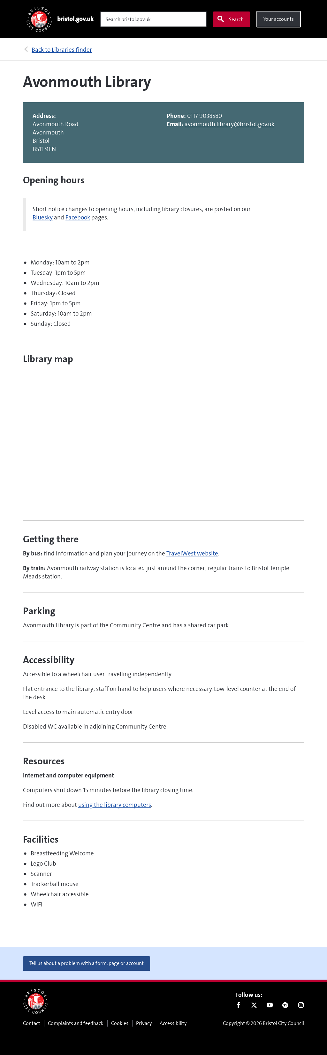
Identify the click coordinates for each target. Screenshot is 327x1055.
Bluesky (43, 217)
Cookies (119, 1023)
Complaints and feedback (75, 1023)
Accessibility (173, 1023)
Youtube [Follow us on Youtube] (270, 1006)
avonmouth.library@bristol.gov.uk (229, 124)
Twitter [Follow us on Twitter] (254, 1006)
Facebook (77, 217)
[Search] (153, 19)
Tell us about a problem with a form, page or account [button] (86, 963)
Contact (31, 1023)
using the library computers (114, 805)
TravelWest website (192, 553)
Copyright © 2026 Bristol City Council (263, 1023)
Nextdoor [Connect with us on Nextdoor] (285, 1006)
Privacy (144, 1023)
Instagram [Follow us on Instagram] (301, 1006)
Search (230, 19)
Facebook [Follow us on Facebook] (238, 1006)
